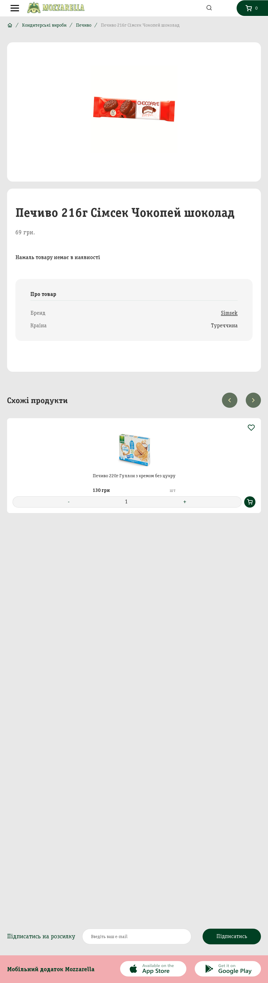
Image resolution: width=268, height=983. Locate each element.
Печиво (83, 25)
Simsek (229, 313)
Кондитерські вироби (44, 25)
